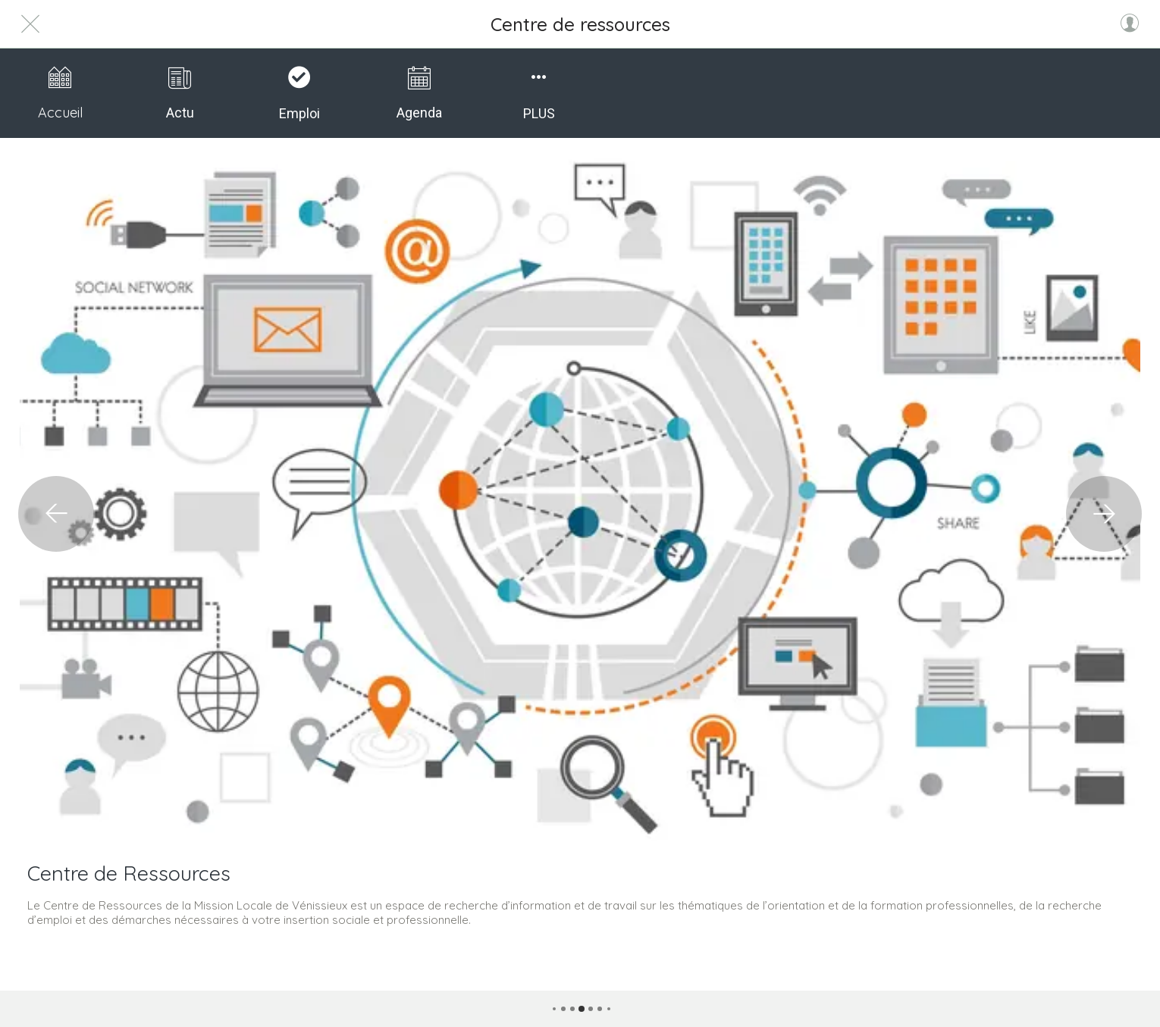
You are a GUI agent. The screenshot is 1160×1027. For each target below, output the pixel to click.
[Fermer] (30, 24)
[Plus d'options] (539, 93)
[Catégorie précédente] (56, 514)
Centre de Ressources (128, 873)
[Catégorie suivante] (1104, 514)
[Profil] (1129, 24)
